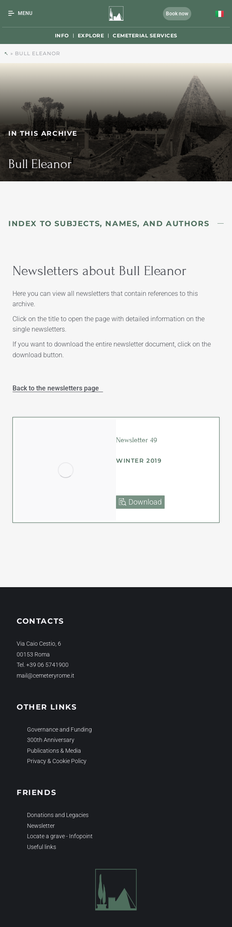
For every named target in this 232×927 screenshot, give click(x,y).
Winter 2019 (139, 460)
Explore (91, 35)
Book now (177, 14)
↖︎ (6, 53)
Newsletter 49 (136, 440)
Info (62, 35)
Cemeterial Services (145, 35)
